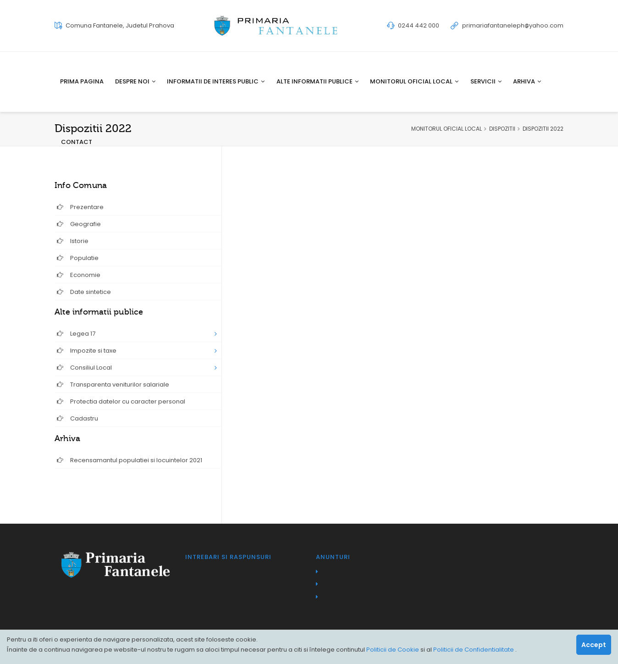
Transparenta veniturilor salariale (113, 384)
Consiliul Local (84, 367)
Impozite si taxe (86, 350)
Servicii (486, 81)
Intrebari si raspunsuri (228, 557)
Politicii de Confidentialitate (474, 649)
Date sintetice (84, 292)
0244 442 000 (418, 25)
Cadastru (77, 418)
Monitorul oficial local (414, 81)
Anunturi (333, 557)
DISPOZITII (502, 129)
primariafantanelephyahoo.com (512, 25)
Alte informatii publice (317, 81)
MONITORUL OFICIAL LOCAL (446, 129)
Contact (76, 142)
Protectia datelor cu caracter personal (121, 401)
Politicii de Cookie (393, 649)
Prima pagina (82, 81)
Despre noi (135, 81)
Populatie (78, 258)
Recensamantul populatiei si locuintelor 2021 (129, 460)
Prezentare (80, 207)
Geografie (79, 224)
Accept (593, 644)
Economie (78, 275)
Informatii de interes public (216, 81)
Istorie (72, 241)
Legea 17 (76, 333)
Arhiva (527, 81)
